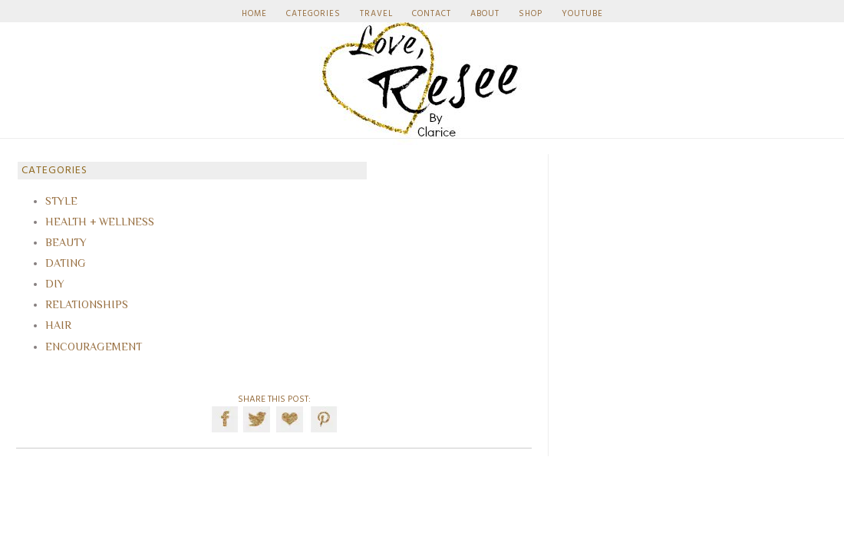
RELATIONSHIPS (86, 304)
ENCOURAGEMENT (93, 346)
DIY (54, 284)
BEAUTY (66, 242)
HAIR (58, 325)
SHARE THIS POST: (274, 399)
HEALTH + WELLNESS (99, 221)
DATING (65, 263)
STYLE (61, 201)
